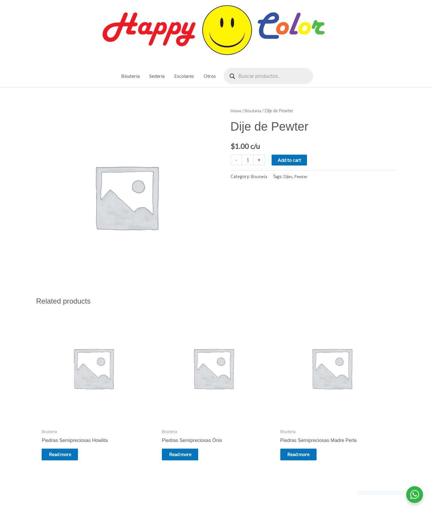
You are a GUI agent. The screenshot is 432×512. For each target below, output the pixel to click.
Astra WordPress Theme (271, 494)
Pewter (303, 177)
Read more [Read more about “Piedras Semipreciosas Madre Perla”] (248, 431)
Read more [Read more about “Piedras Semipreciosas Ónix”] (156, 427)
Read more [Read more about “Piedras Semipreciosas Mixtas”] (339, 427)
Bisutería (254, 111)
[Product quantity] (248, 160)
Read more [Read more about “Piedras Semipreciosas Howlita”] (65, 427)
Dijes (289, 177)
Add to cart (290, 160)
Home (236, 111)
